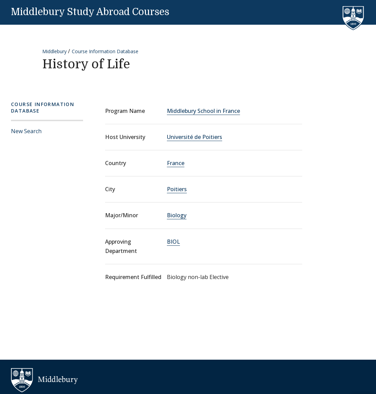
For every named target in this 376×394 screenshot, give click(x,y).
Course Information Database (105, 51)
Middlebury (54, 51)
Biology (176, 215)
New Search (26, 131)
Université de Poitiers (194, 137)
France (175, 163)
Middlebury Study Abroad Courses (90, 12)
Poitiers (177, 189)
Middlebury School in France (203, 111)
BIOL (173, 241)
